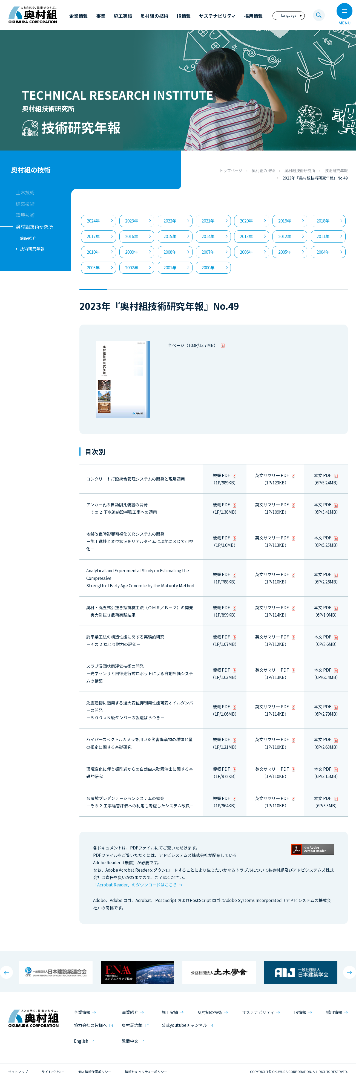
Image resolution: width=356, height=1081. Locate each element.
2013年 (246, 236)
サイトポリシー (53, 1071)
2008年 (169, 252)
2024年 (93, 221)
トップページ (230, 170)
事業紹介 (130, 1012)
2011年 (323, 236)
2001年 (169, 267)
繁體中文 (130, 1041)
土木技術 (25, 192)
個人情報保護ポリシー (94, 1071)
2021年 (208, 221)
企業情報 (82, 1012)
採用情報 (334, 1012)
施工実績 (170, 1012)
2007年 (208, 252)
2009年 (131, 252)
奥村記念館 (132, 1025)
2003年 (93, 267)
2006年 (246, 252)
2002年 (131, 267)
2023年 (131, 221)
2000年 (208, 267)
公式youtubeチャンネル (184, 1025)
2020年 (246, 221)
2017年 (93, 236)
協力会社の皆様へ (90, 1025)
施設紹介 (28, 238)
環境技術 (25, 215)
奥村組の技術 (263, 170)
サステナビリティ (258, 1012)
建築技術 (25, 203)
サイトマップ (18, 1071)
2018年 (323, 221)
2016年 (131, 236)
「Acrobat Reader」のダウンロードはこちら (135, 885)
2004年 (323, 252)
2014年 (208, 236)
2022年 (169, 221)
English (81, 1041)
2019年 (284, 221)
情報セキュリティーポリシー (146, 1071)
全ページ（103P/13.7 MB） (193, 345)
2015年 (169, 236)
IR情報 (300, 1012)
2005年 (284, 252)
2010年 (93, 252)
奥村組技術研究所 (300, 170)
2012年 (284, 236)
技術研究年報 (336, 170)
